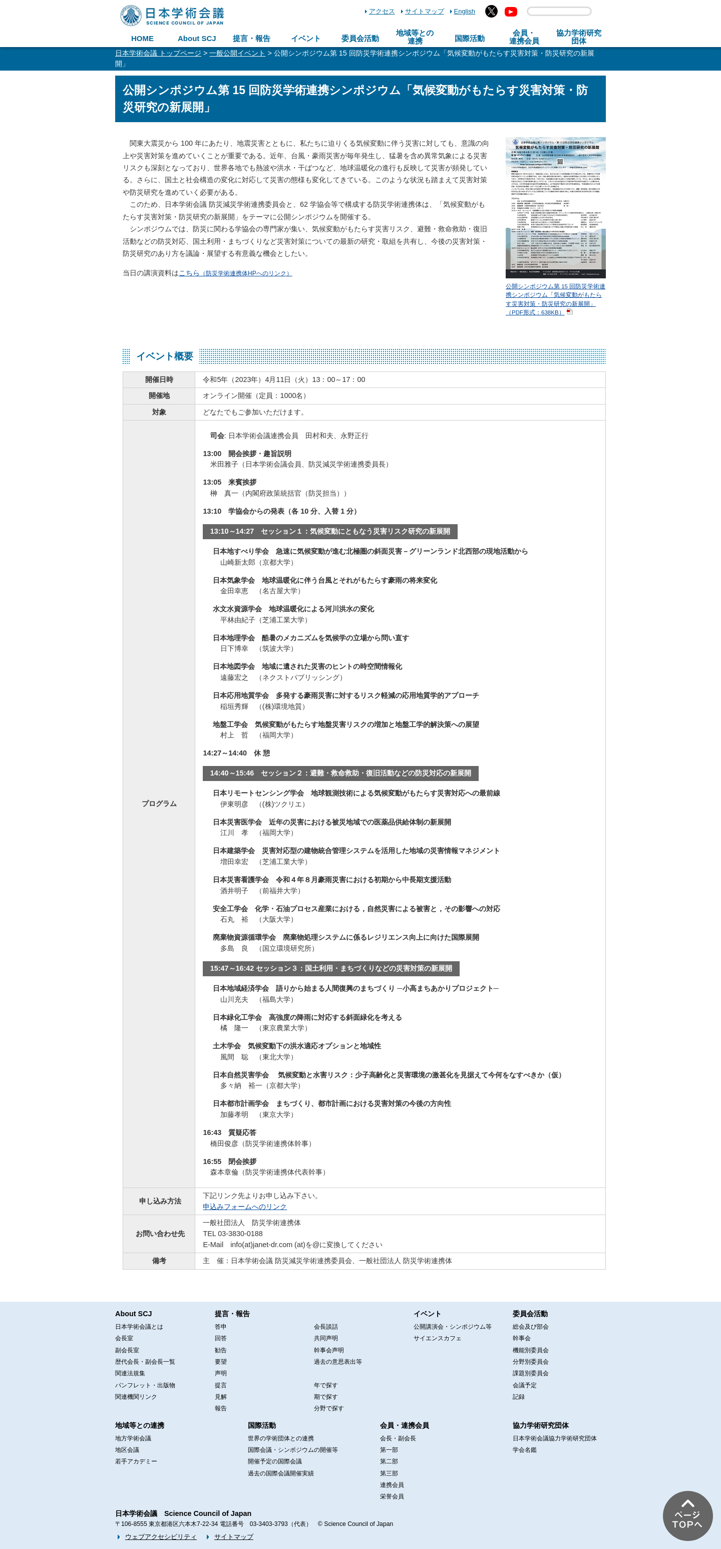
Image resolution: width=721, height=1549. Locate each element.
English (464, 11)
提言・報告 (251, 38)
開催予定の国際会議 (275, 1461)
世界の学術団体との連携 (281, 1438)
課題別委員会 (531, 1373)
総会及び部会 (531, 1326)
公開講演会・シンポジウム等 (453, 1326)
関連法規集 (130, 1373)
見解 (221, 1396)
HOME (142, 38)
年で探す (326, 1385)
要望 (221, 1361)
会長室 (124, 1338)
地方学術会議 (133, 1438)
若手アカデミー (136, 1461)
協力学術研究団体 (541, 1425)
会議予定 (525, 1385)
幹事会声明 (329, 1350)
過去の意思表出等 (338, 1361)
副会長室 (127, 1350)
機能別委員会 (531, 1350)
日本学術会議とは (139, 1326)
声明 (221, 1373)
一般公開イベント (237, 53)
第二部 (389, 1461)
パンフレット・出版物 (145, 1385)
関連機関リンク (136, 1396)
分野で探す (329, 1408)
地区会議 (127, 1449)
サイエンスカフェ (438, 1338)
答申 (221, 1326)
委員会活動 (360, 38)
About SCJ (197, 38)
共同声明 (326, 1338)
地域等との (415, 37)
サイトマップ (424, 11)
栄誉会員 (392, 1496)
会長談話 (326, 1326)
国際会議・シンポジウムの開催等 (293, 1449)
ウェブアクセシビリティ (161, 1536)
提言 (221, 1385)
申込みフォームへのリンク (245, 1207)
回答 (221, 1338)
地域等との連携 (139, 1425)
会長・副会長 (398, 1438)
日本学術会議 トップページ (158, 53)
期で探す (326, 1396)
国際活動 (470, 38)
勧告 (221, 1350)
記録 (519, 1396)
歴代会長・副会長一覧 (145, 1361)
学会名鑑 (525, 1449)
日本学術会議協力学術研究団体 (555, 1438)
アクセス (382, 11)
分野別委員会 (531, 1361)
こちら (235, 273)
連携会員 (392, 1484)
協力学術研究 (578, 37)
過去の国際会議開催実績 (281, 1473)
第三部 (389, 1473)
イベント (306, 38)
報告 (221, 1408)
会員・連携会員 (404, 1425)
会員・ (524, 37)
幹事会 (522, 1338)
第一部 (389, 1449)
